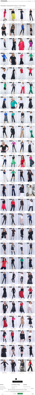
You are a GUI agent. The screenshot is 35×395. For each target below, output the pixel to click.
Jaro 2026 (15, 1)
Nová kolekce (7, 1)
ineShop (33, 393)
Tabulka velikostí (2, 389)
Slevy (24, 1)
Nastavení (15, 393)
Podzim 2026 (10, 1)
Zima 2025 (17, 1)
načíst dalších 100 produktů (17, 381)
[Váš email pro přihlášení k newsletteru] (26, 388)
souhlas (17, 391)
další (30, 378)
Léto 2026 (13, 1)
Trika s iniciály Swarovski (21, 1)
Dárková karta (27, 1)
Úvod (0, 3)
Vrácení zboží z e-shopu (14, 386)
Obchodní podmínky (2, 386)
